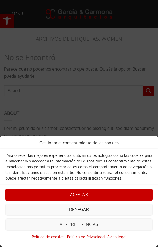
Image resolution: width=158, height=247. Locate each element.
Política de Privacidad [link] (86, 237)
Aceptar (79, 194)
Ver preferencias (79, 224)
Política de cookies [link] (48, 237)
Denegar (79, 209)
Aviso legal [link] (117, 237)
